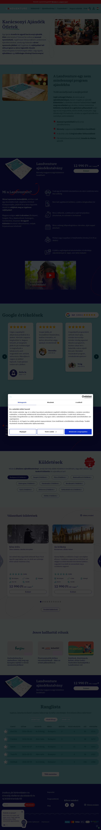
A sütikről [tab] (79, 402)
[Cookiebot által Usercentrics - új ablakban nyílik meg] (83, 397)
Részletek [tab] (50, 402)
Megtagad (22, 431)
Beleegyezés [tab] (22, 402)
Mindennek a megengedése (78, 431)
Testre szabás (50, 431)
